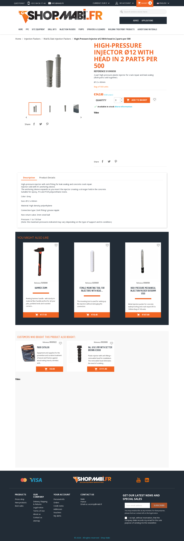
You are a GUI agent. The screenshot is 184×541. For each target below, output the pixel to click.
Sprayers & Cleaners (96, 29)
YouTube (138, 480)
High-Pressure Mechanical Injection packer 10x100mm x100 (143, 290)
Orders (56, 502)
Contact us (37, 517)
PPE (27, 29)
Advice (136, 20)
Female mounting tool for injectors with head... (92, 289)
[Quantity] (117, 100)
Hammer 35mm (41, 287)
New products (21, 502)
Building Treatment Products (121, 29)
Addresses (58, 509)
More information (123, 106)
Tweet (40, 124)
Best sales (19, 506)
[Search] (143, 11)
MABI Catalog (43, 347)
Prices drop (19, 499)
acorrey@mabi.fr (95, 504)
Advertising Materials (147, 29)
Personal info (59, 499)
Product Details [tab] (47, 177)
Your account (62, 494)
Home (21, 29)
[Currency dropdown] (101, 3)
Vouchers (57, 512)
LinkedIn (147, 480)
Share (34, 124)
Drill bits (52, 29)
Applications (147, 20)
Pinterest (47, 124)
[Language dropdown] (162, 3)
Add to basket (137, 100)
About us (37, 514)
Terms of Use (39, 511)
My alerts (57, 516)
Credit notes (59, 506)
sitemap (36, 521)
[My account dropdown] (124, 3)
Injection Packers (68, 29)
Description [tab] (29, 177)
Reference (100, 71)
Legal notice (38, 507)
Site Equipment (38, 29)
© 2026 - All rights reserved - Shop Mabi (92, 537)
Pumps (81, 29)
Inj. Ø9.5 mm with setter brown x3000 (100, 349)
